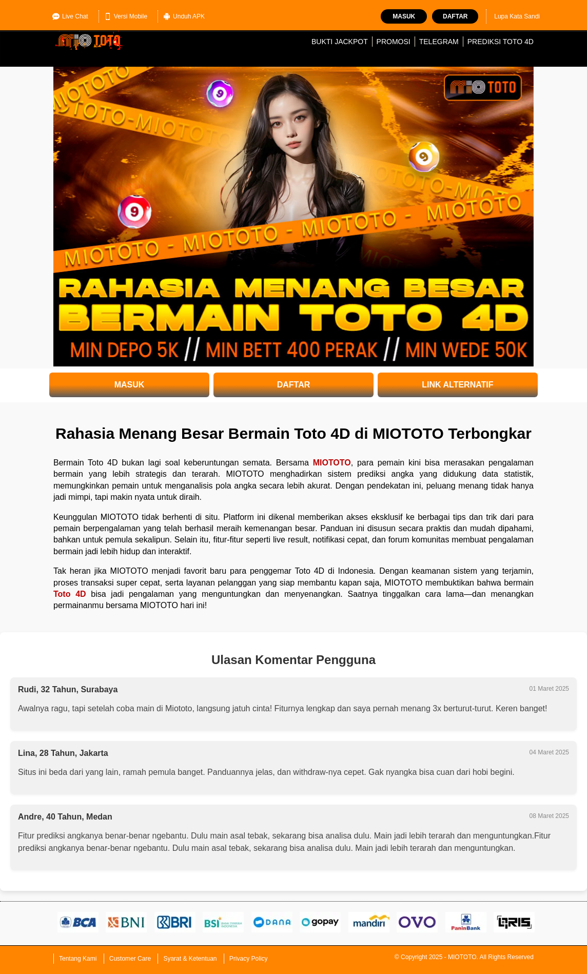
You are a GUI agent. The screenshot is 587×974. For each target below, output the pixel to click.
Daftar (455, 16)
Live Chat (70, 16)
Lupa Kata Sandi (517, 16)
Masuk (404, 16)
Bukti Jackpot (339, 41)
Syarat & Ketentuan (190, 958)
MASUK (129, 384)
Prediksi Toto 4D (500, 41)
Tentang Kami (77, 958)
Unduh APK (184, 16)
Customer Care (130, 958)
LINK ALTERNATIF (457, 384)
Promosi (393, 41)
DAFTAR (293, 384)
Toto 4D (69, 594)
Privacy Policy (248, 958)
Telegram (439, 41)
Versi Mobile (125, 16)
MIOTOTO (332, 462)
